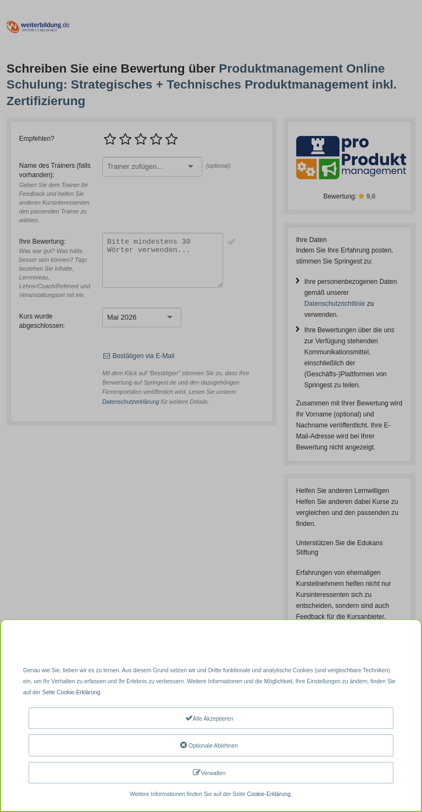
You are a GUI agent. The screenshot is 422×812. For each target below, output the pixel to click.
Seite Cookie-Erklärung (71, 692)
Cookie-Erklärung (269, 794)
